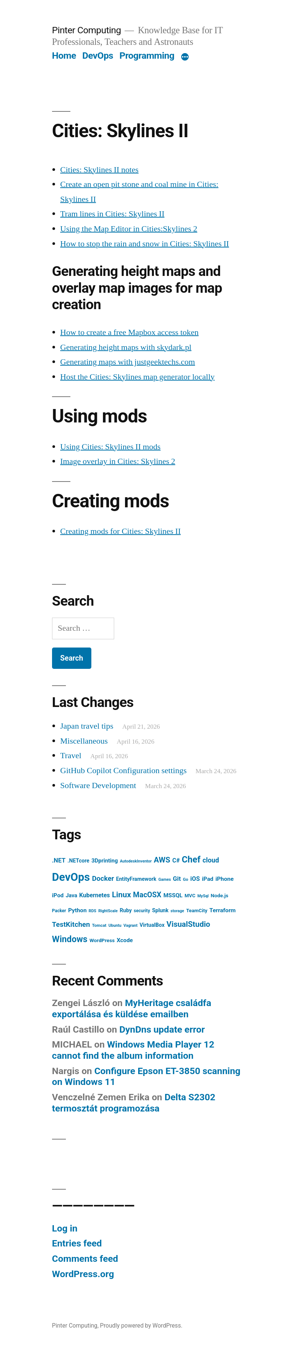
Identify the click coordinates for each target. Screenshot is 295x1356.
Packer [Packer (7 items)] (59, 910)
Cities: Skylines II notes (99, 169)
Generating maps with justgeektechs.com (127, 362)
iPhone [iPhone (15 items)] (224, 879)
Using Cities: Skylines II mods (110, 447)
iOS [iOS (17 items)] (195, 878)
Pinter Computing (86, 30)
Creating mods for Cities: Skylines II (120, 531)
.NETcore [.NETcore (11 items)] (78, 861)
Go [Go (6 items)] (185, 879)
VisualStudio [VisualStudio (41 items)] (188, 924)
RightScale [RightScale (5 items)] (108, 910)
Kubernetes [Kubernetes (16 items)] (94, 895)
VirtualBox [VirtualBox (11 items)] (152, 925)
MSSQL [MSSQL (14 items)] (172, 895)
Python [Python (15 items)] (77, 910)
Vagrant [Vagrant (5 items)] (131, 925)
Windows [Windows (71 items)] (70, 939)
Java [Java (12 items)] (71, 895)
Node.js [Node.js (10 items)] (219, 895)
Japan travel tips (86, 726)
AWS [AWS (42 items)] (162, 859)
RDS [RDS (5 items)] (92, 910)
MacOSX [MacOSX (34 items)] (147, 895)
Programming (146, 55)
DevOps (97, 55)
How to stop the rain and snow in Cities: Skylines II (144, 244)
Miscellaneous (84, 741)
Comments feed (85, 1258)
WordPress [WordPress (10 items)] (102, 940)
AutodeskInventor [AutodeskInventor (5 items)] (136, 861)
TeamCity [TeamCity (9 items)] (196, 910)
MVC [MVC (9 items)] (190, 895)
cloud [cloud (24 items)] (211, 860)
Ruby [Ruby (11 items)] (126, 910)
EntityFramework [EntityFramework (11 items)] (136, 879)
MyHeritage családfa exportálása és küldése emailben (131, 1008)
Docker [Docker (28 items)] (103, 878)
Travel (71, 755)
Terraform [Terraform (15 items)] (222, 910)
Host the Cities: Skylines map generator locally (137, 377)
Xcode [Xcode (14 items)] (125, 940)
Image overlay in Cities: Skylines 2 (117, 461)
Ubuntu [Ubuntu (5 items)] (115, 925)
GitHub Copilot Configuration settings (123, 770)
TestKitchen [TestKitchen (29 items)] (71, 924)
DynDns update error (162, 1029)
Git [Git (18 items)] (177, 878)
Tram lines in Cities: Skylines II (112, 214)
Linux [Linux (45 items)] (121, 894)
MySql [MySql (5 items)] (203, 896)
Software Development (98, 785)
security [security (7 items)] (142, 910)
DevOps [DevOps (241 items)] (71, 877)
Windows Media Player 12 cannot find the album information (133, 1050)
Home (64, 55)
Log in (64, 1228)
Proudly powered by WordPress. (141, 1325)
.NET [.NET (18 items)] (59, 860)
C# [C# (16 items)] (176, 860)
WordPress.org (83, 1274)
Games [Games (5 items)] (164, 879)
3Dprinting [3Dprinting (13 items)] (104, 860)
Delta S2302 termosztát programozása (133, 1103)
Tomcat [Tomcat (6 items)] (99, 925)
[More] (184, 57)
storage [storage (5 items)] (177, 910)
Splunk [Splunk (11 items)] (160, 910)
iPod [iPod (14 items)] (58, 895)
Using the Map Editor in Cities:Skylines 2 (128, 229)
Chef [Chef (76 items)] (191, 859)
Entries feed (77, 1243)
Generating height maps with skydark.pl (126, 347)
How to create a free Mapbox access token (129, 332)
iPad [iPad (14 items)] (207, 879)
